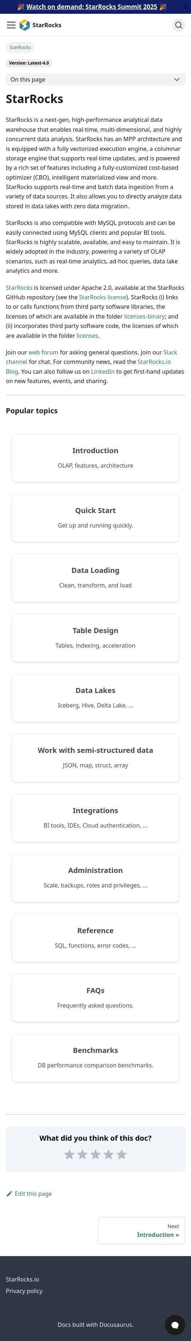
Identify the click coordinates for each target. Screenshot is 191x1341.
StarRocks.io (22, 1279)
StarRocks (19, 288)
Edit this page (29, 1194)
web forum (43, 352)
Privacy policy (24, 1291)
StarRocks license (102, 297)
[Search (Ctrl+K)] (178, 25)
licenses (87, 336)
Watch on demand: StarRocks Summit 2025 (92, 7)
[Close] (185, 7)
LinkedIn (103, 372)
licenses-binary (144, 316)
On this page (28, 79)
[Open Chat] (175, 1325)
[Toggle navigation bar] (11, 25)
